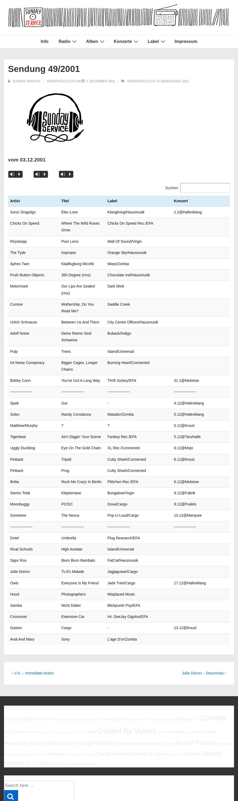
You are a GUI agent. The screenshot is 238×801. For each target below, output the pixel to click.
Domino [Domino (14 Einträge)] (212, 684)
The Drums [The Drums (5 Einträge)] (89, 720)
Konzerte (127, 41)
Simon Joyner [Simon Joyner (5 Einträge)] (25, 720)
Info (45, 41)
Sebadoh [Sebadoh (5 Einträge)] (9, 720)
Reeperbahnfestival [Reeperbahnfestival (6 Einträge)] (134, 710)
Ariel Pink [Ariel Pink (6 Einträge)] (46, 685)
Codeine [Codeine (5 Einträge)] (92, 685)
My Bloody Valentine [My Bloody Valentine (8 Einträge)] (44, 709)
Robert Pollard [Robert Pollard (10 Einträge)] (195, 709)
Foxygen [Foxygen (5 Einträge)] (58, 698)
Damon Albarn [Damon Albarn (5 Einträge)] (166, 685)
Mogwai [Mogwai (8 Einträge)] (12, 709)
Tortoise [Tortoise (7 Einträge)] (140, 720)
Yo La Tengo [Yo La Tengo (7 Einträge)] (37, 729)
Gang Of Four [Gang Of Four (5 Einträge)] (73, 698)
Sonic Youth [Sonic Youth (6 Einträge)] (44, 720)
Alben (96, 41)
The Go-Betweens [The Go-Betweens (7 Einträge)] (114, 720)
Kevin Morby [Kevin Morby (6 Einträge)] (176, 698)
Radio (68, 41)
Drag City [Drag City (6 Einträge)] (11, 698)
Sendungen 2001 (174, 81)
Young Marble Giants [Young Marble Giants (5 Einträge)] (82, 730)
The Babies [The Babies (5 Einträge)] (74, 720)
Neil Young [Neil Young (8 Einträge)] (79, 709)
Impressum (186, 41)
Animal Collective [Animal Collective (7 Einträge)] (20, 685)
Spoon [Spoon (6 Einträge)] (60, 720)
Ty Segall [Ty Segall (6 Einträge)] (156, 720)
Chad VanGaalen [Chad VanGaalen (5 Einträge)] (76, 685)
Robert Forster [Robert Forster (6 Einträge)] (163, 710)
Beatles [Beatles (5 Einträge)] (59, 685)
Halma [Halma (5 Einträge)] (161, 698)
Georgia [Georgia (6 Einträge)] (89, 698)
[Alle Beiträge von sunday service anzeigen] (24, 81)
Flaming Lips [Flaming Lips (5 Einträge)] (44, 698)
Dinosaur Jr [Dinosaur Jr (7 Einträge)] (187, 685)
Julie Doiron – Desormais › (204, 639)
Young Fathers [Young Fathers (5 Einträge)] (59, 730)
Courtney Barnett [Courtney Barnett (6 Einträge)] (113, 685)
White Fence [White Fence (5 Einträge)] (173, 720)
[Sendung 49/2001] (100, 81)
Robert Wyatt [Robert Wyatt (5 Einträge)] (224, 710)
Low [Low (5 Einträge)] (190, 698)
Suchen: (172, 188)
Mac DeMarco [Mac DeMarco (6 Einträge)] (205, 698)
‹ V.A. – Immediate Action (33, 639)
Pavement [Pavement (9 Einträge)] (104, 709)
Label (157, 41)
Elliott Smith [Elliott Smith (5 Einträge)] (27, 698)
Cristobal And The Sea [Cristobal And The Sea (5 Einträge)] (142, 685)
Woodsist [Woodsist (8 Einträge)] (14, 729)
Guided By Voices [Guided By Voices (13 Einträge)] (126, 697)
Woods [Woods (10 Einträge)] (212, 719)
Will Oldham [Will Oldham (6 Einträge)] (192, 720)
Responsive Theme (216, 785)
